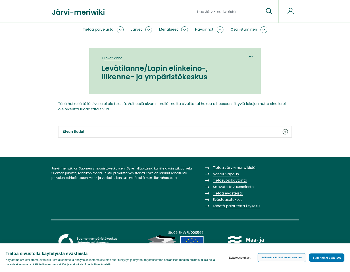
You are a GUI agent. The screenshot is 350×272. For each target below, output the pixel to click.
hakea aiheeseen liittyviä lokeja (228, 103)
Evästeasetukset (239, 257)
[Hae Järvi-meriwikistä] (228, 11)
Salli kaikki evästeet (327, 257)
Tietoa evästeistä (228, 193)
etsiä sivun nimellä (152, 103)
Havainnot (204, 29)
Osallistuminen (244, 29)
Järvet (136, 29)
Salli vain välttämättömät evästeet (281, 257)
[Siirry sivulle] (269, 11)
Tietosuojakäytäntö (230, 180)
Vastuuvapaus (226, 174)
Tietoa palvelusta (98, 29)
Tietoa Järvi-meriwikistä (234, 167)
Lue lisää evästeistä (97, 264)
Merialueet (168, 29)
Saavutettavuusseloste (233, 186)
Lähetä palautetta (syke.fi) (236, 206)
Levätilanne (113, 58)
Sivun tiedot (175, 131)
